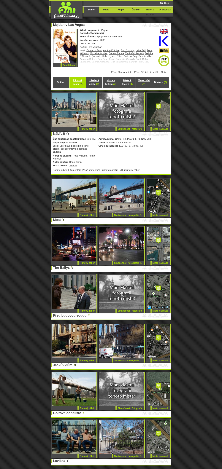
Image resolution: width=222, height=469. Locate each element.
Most (57, 220)
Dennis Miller (145, 56)
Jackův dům (62, 365)
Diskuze (160, 82)
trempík (73, 165)
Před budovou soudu (70, 315)
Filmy (91, 9)
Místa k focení (127, 82)
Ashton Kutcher (111, 50)
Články (135, 9)
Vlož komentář (91, 170)
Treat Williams (80, 155)
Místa (106, 9)
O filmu (61, 82)
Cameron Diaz (94, 50)
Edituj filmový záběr (129, 170)
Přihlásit (164, 3)
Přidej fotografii (109, 170)
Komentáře (75, 170)
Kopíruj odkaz (60, 170)
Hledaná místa (94, 82)
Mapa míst (144, 82)
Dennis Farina (116, 53)
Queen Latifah (99, 56)
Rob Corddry (127, 50)
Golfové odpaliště (67, 413)
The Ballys (61, 267)
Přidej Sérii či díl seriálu (146, 72)
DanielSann (75, 162)
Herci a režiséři (150, 12)
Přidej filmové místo (121, 72)
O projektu (165, 9)
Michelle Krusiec (98, 53)
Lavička (59, 461)
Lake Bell (140, 50)
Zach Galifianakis (134, 53)
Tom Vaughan (94, 47)
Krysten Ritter (115, 56)
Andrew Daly (130, 56)
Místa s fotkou (110, 82)
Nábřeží (59, 133)
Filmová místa (78, 82)
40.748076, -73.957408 (130, 145)
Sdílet (164, 72)
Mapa (121, 9)
